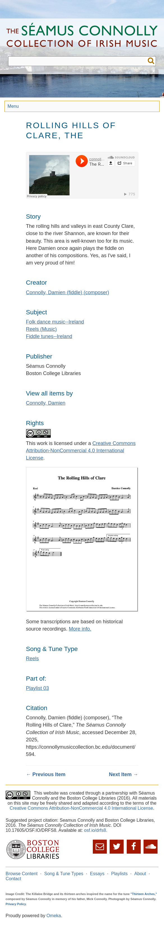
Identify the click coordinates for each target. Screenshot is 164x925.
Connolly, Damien (46, 403)
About (140, 873)
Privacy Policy (16, 904)
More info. (80, 629)
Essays (97, 873)
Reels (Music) (41, 329)
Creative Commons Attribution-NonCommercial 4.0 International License (81, 451)
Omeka (54, 915)
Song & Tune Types (63, 873)
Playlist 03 (37, 688)
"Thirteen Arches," (144, 894)
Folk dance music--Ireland (55, 322)
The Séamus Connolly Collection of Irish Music (82, 37)
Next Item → (123, 774)
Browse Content (22, 873)
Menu (13, 106)
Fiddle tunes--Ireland (49, 336)
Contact (13, 878)
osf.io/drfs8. (95, 830)
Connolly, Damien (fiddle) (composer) (67, 292)
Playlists (119, 873)
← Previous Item (46, 774)
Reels (32, 658)
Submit (151, 61)
